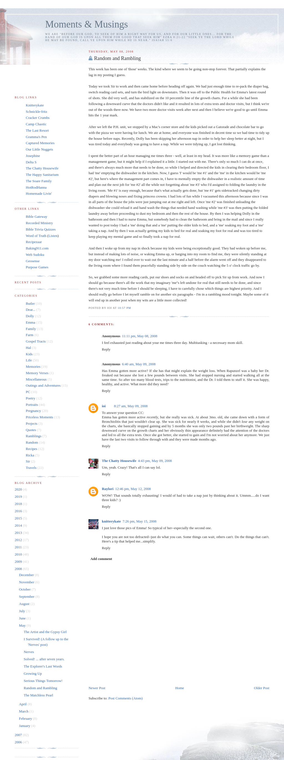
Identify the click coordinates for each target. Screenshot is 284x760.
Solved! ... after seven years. (44, 659)
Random (32, 442)
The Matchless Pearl (38, 695)
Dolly (30, 316)
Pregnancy (33, 411)
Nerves (29, 652)
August (25, 604)
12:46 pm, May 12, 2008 (133, 489)
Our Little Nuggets (39, 149)
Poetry (30, 398)
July (22, 611)
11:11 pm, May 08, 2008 (140, 336)
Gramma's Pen (36, 137)
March (24, 711)
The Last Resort (37, 130)
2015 (19, 518)
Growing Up (33, 673)
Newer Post (96, 688)
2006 (19, 742)
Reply (106, 349)
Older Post (261, 688)
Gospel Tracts (36, 341)
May (23, 625)
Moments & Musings (86, 24)
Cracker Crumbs (38, 118)
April (23, 704)
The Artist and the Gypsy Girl (45, 632)
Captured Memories (40, 143)
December (27, 575)
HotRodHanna (36, 187)
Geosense (33, 261)
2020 (19, 489)
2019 (19, 496)
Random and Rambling (117, 58)
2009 (19, 561)
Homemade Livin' (39, 193)
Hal (28, 348)
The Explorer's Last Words (43, 666)
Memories (33, 366)
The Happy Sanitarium (42, 174)
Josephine (33, 156)
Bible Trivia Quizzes (41, 229)
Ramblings (33, 436)
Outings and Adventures (43, 385)
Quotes (31, 430)
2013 (19, 533)
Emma (30, 322)
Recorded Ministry (39, 223)
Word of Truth (36, 236)
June (23, 618)
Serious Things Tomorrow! (43, 681)
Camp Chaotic (36, 124)
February (26, 718)
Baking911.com (37, 248)
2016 (19, 511)
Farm (29, 335)
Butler (30, 303)
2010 (19, 554)
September (27, 596)
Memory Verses (37, 373)
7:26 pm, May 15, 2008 (139, 521)
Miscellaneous (36, 379)
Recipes (31, 449)
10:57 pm (124, 307)
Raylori (107, 489)
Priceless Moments (39, 417)
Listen (53, 236)
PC (28, 392)
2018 (19, 504)
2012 (19, 540)
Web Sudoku (35, 254)
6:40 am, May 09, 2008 (139, 364)
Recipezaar (34, 242)
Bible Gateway (36, 216)
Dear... (30, 310)
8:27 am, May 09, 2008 (131, 406)
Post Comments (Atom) (125, 698)
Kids (29, 354)
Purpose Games (37, 267)
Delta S (31, 162)
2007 (19, 735)
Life (29, 360)
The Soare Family (39, 181)
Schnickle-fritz (36, 111)
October (25, 589)
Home (179, 688)
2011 (19, 547)
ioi (104, 406)
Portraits (32, 404)
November (27, 582)
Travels (31, 468)
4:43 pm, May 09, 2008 (155, 461)
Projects (31, 423)
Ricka (30, 455)
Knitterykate (35, 105)
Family (31, 329)
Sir (28, 461)
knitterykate (111, 521)
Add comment (101, 559)
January (25, 726)
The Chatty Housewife (119, 461)
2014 (19, 525)
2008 (19, 569)
